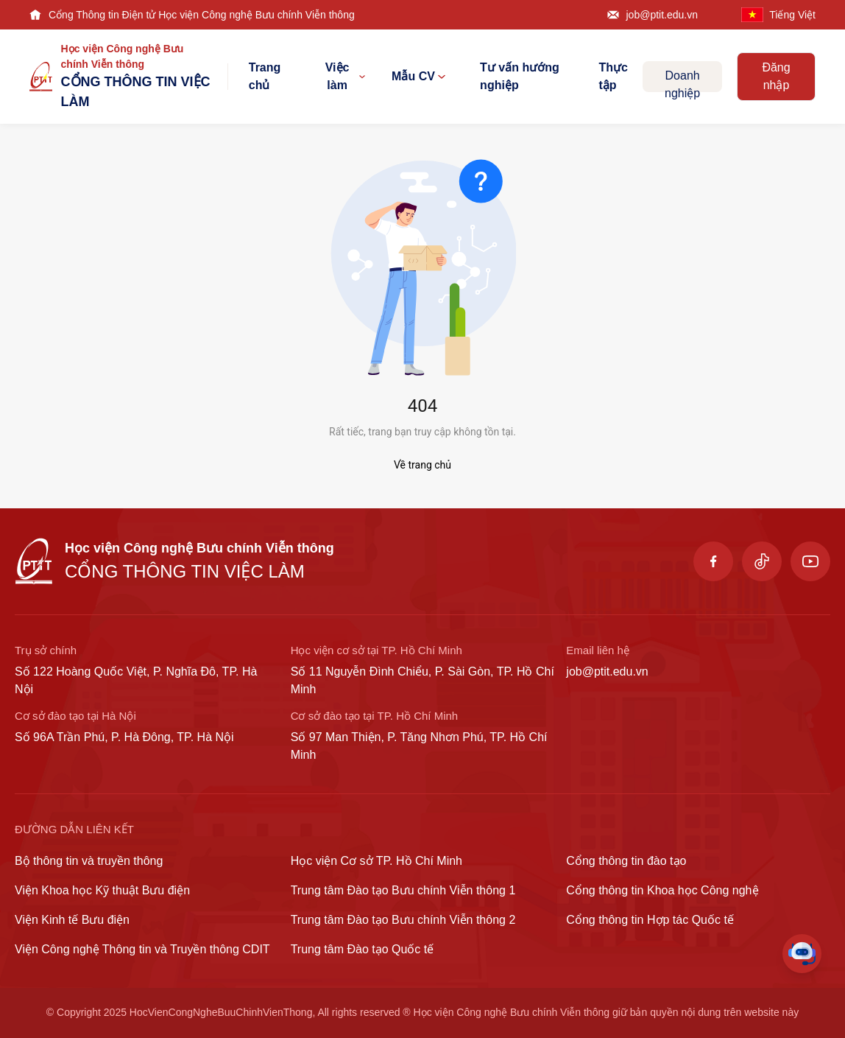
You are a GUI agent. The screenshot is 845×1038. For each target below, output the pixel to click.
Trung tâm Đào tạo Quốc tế (362, 949)
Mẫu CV (418, 76)
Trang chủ (265, 76)
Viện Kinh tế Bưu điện (72, 919)
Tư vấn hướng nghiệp (519, 76)
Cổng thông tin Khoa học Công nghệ (662, 890)
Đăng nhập (776, 76)
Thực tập (612, 76)
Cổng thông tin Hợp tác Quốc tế (650, 919)
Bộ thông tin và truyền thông (89, 861)
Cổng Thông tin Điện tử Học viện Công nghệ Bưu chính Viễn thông (202, 15)
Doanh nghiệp (682, 80)
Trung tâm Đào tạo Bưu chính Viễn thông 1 (403, 890)
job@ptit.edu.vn (662, 15)
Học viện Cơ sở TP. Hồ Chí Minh (376, 861)
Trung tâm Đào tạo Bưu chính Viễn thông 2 (403, 919)
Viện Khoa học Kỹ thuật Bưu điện (102, 890)
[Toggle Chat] (801, 953)
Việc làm (345, 76)
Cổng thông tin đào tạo (626, 861)
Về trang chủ (422, 465)
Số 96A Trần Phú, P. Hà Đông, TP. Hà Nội (124, 737)
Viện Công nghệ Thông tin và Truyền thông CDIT (142, 949)
